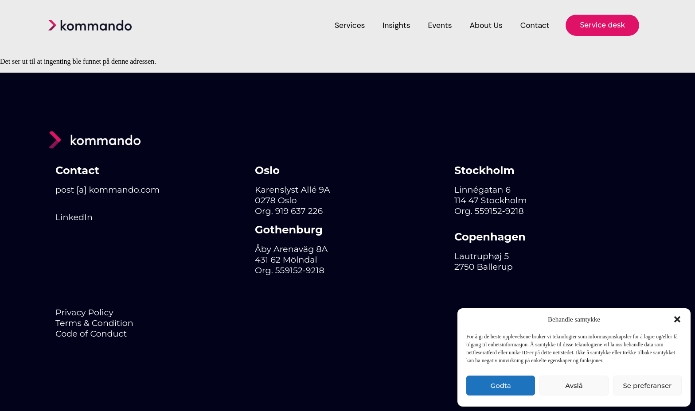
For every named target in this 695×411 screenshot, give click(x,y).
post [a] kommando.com (107, 189)
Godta (501, 385)
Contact (535, 25)
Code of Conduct (91, 333)
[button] (677, 319)
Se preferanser (647, 385)
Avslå (574, 385)
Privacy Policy (84, 312)
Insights (396, 25)
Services (350, 25)
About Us (485, 25)
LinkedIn (74, 217)
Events (440, 25)
